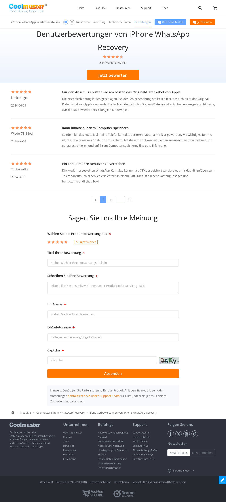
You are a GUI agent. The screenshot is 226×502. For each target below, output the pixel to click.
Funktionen (83, 22)
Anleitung (99, 22)
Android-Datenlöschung (111, 445)
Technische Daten (120, 22)
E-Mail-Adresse (59, 327)
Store (66, 441)
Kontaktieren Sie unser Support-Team (94, 396)
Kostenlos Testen (172, 22)
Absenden (113, 373)
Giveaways (69, 454)
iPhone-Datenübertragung (112, 459)
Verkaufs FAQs (140, 445)
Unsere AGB (46, 482)
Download (68, 445)
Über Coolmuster (72, 432)
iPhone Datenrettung (109, 463)
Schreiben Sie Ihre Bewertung (70, 275)
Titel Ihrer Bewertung (64, 252)
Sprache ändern (181, 470)
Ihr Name (54, 304)
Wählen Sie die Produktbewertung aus (77, 233)
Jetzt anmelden (202, 453)
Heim (81, 8)
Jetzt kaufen (204, 22)
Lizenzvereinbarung (100, 482)
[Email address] (178, 452)
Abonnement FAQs (143, 454)
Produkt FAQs (140, 441)
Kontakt (67, 437)
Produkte (25, 412)
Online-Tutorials (141, 437)
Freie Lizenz (69, 459)
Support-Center (141, 432)
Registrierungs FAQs (143, 459)
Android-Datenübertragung (113, 432)
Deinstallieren (121, 482)
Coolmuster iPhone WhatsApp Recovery (60, 412)
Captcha (53, 350)
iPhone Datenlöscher (109, 467)
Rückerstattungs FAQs (145, 450)
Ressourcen (69, 450)
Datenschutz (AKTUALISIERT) (71, 482)
